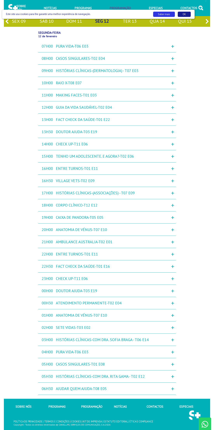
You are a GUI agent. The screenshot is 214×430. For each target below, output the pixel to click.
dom (74, 21)
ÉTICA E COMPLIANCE (141, 421)
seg (102, 21)
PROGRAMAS (57, 406)
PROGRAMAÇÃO (91, 406)
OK (184, 14)
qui (185, 21)
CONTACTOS (155, 406)
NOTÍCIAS (120, 406)
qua (157, 21)
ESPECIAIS (186, 406)
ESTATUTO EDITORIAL (116, 421)
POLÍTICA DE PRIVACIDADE (28, 421)
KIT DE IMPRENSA (92, 421)
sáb (47, 21)
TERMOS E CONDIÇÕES (56, 421)
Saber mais (164, 14)
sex (19, 21)
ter (130, 21)
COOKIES (76, 421)
